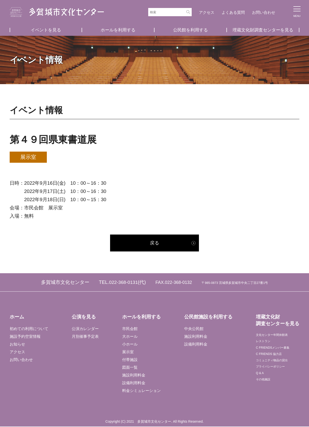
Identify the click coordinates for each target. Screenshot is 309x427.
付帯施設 (129, 360)
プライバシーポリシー (274, 375)
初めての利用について (29, 329)
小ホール (129, 345)
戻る (154, 243)
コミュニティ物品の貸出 (276, 367)
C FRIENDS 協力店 (272, 359)
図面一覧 (129, 368)
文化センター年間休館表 (276, 336)
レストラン (265, 344)
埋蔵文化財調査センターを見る (262, 30)
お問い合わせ (263, 12)
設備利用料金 (133, 384)
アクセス (206, 12)
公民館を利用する (190, 30)
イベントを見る (46, 30)
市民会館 (129, 329)
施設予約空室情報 (25, 337)
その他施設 (265, 390)
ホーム (17, 317)
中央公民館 (193, 329)
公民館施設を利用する (208, 317)
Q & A (260, 383)
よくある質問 (233, 12)
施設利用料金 (133, 376)
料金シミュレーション (141, 391)
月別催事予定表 (84, 337)
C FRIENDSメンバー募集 (277, 352)
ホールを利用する (118, 30)
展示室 (127, 353)
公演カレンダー (84, 329)
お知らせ (17, 345)
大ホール (129, 337)
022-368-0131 (123, 283)
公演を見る (83, 317)
